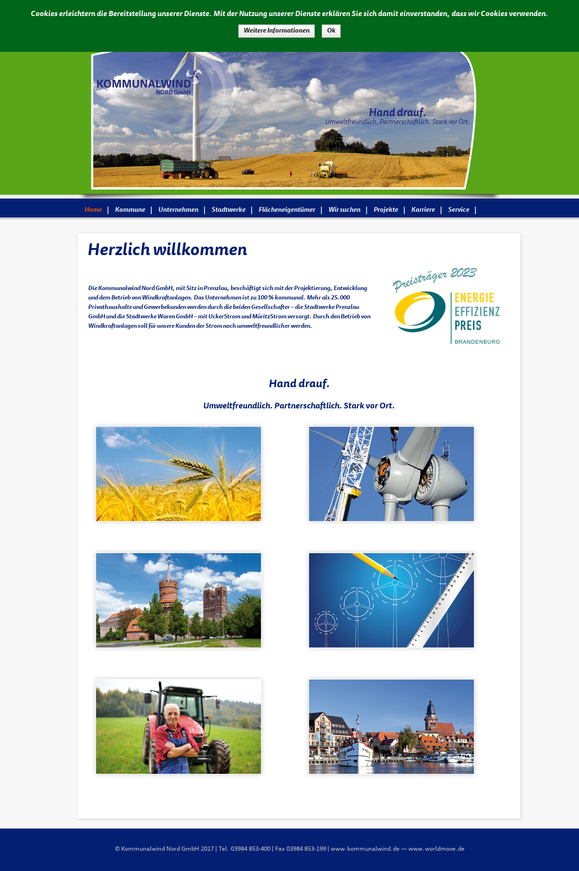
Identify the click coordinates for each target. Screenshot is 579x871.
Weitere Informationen (277, 31)
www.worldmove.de (436, 849)
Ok (331, 31)
